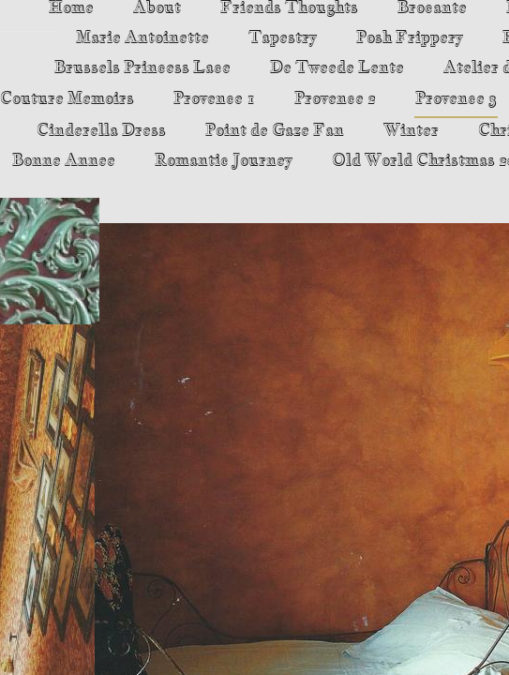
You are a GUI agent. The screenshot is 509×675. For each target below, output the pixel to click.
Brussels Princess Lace (142, 68)
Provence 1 (214, 99)
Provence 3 (456, 99)
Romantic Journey (223, 161)
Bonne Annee (63, 161)
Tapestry (282, 38)
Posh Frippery (409, 38)
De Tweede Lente (337, 68)
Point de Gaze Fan (274, 131)
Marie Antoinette (142, 38)
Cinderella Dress (101, 131)
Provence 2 (335, 99)
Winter (411, 131)
